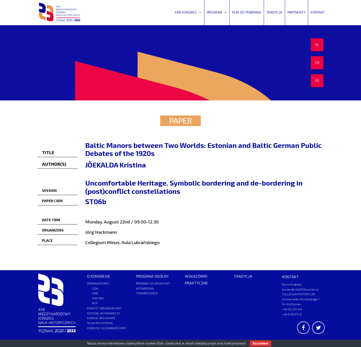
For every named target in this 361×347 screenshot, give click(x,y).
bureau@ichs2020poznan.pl (300, 289)
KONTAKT (318, 12)
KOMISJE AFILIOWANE (101, 318)
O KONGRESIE (98, 276)
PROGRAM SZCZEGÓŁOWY (153, 283)
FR (317, 81)
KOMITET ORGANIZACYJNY (104, 308)
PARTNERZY (296, 12)
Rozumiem (260, 343)
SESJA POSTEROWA (100, 323)
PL (317, 45)
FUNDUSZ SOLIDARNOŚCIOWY (107, 328)
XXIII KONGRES (188, 12)
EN (317, 63)
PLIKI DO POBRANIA (246, 12)
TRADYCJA (274, 12)
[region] (180, 62)
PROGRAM (217, 12)
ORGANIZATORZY (98, 283)
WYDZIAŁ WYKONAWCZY (103, 313)
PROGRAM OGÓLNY (152, 276)
